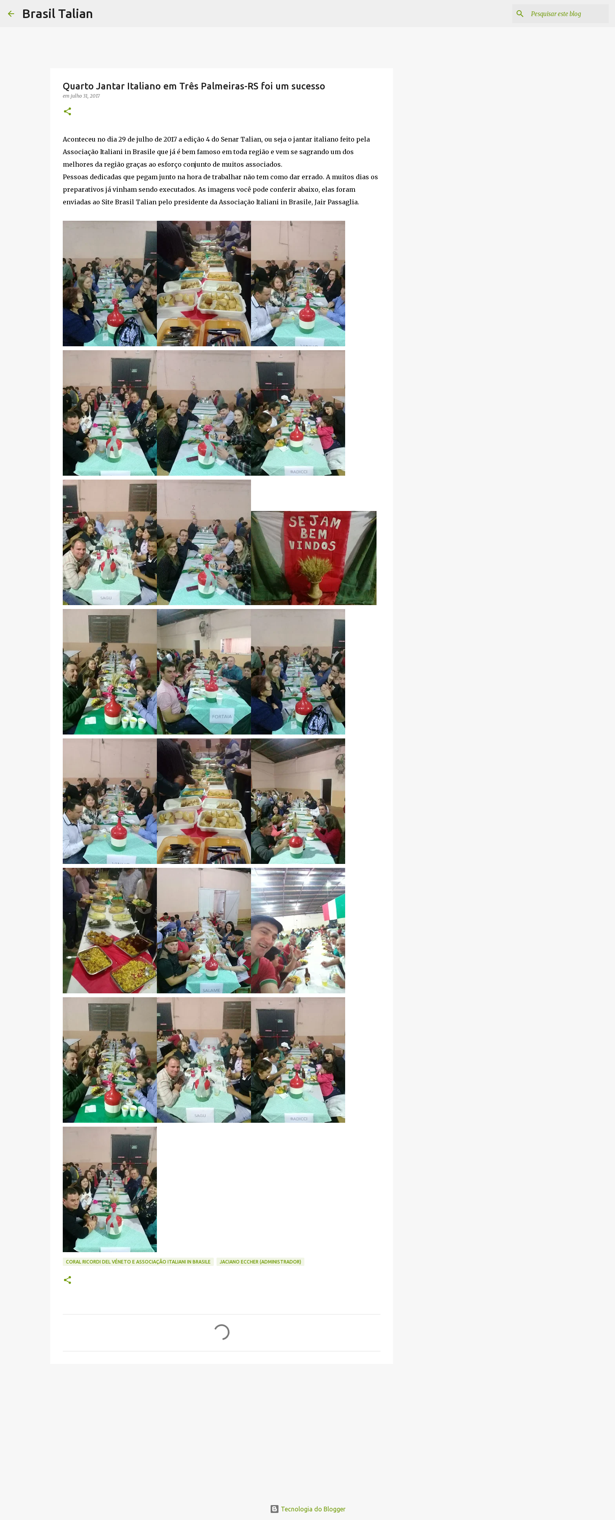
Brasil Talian (57, 13)
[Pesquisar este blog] (567, 13)
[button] (67, 112)
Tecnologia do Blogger (308, 1509)
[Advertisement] (221, 1430)
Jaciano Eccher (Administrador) (260, 1261)
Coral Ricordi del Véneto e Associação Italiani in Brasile (138, 1261)
